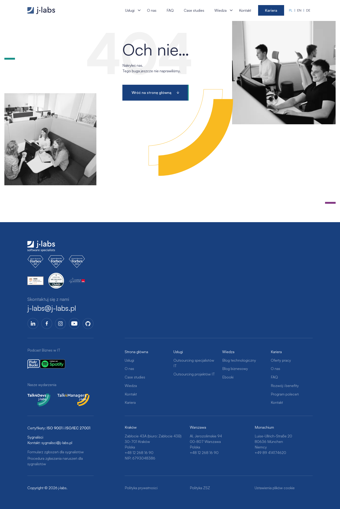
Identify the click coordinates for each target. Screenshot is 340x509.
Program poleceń (285, 394)
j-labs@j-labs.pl (51, 308)
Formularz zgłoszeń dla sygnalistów (55, 452)
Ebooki (227, 377)
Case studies (194, 10)
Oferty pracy (281, 360)
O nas (151, 10)
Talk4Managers (69, 396)
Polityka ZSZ (200, 488)
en (299, 10)
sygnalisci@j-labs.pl (56, 442)
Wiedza (220, 10)
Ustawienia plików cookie (275, 488)
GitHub (88, 323)
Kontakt (245, 10)
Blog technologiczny (239, 360)
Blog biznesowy (235, 368)
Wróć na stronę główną (151, 92)
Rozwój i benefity (285, 385)
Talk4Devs (35, 396)
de (308, 10)
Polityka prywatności (141, 488)
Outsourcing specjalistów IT (193, 363)
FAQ (170, 10)
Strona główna (136, 351)
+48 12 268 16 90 (139, 452)
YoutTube (74, 323)
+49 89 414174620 (270, 452)
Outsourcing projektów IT (194, 374)
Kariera (271, 10)
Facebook (46, 323)
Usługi (130, 10)
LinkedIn (32, 323)
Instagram (60, 323)
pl (290, 10)
